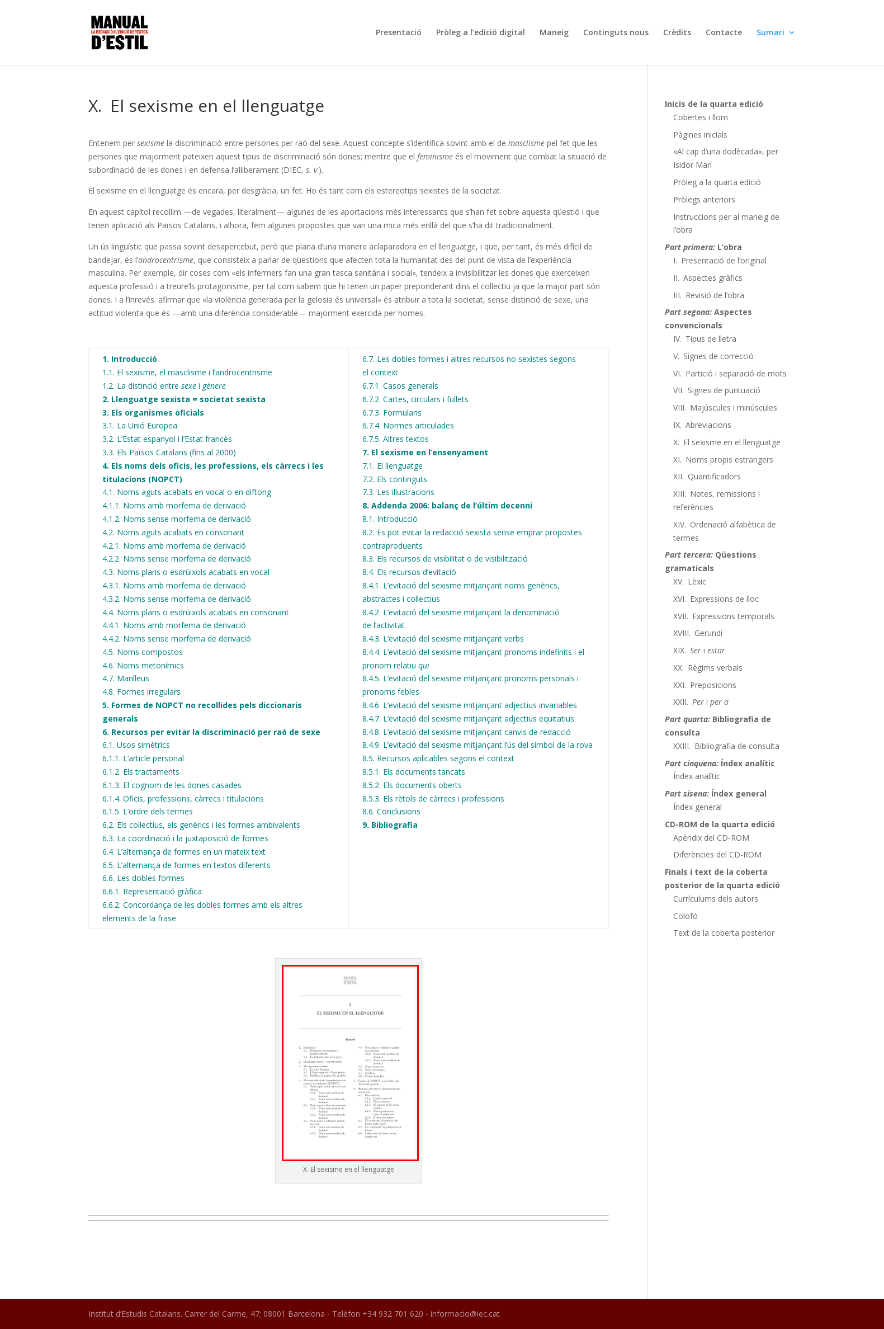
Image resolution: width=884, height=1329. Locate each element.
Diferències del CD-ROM (717, 854)
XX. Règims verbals (708, 667)
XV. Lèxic (689, 581)
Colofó (685, 916)
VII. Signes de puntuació (716, 390)
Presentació (399, 33)
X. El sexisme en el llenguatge (727, 442)
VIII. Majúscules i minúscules (725, 407)
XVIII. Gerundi (697, 633)
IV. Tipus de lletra (704, 338)
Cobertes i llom (700, 117)
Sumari (770, 33)
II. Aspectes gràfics (708, 277)
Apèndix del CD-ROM (711, 837)
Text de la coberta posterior (723, 932)
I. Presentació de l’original (720, 260)
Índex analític (696, 776)
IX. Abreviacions (702, 425)
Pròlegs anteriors (704, 199)
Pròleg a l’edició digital (480, 33)
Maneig (554, 33)
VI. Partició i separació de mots (730, 373)
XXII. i (701, 701)
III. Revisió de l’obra (708, 295)
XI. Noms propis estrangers (723, 459)
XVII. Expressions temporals (723, 616)
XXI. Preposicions (704, 685)
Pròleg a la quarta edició (717, 182)
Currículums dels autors (715, 898)
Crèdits (677, 33)
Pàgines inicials (700, 134)
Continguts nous (616, 33)
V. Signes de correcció (713, 356)
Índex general (697, 807)
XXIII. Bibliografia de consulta (726, 746)
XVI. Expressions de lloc (716, 598)
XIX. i (699, 650)
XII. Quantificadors (707, 476)
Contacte (724, 33)
